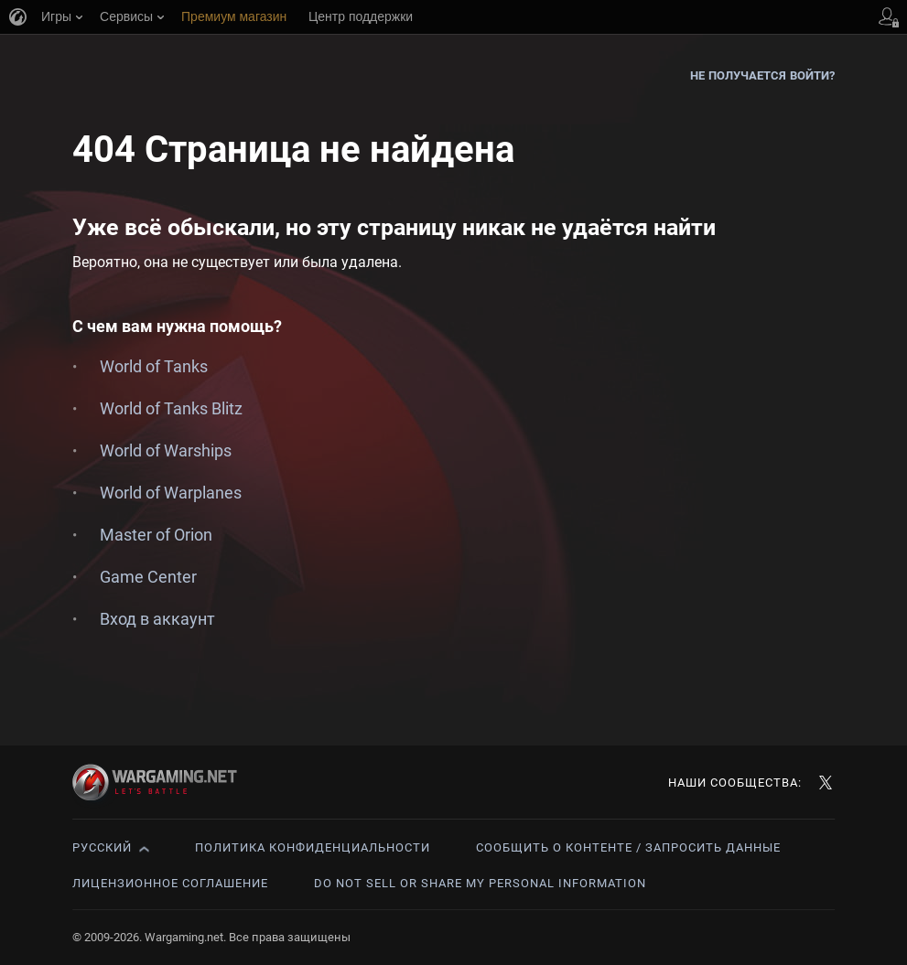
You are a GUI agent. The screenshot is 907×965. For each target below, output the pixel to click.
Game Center (148, 576)
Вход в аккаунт (157, 618)
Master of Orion (156, 534)
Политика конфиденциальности (312, 847)
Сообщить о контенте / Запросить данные (628, 847)
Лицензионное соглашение (170, 883)
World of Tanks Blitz (171, 408)
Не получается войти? (762, 75)
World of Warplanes (171, 492)
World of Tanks (154, 366)
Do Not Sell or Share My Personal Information (480, 883)
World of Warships (166, 450)
